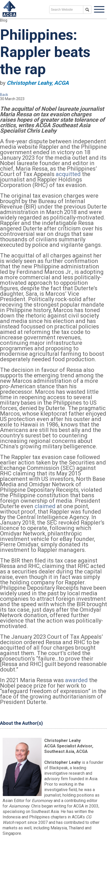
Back (4, 95)
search (87, 10)
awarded (76, 680)
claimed (45, 506)
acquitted (68, 174)
